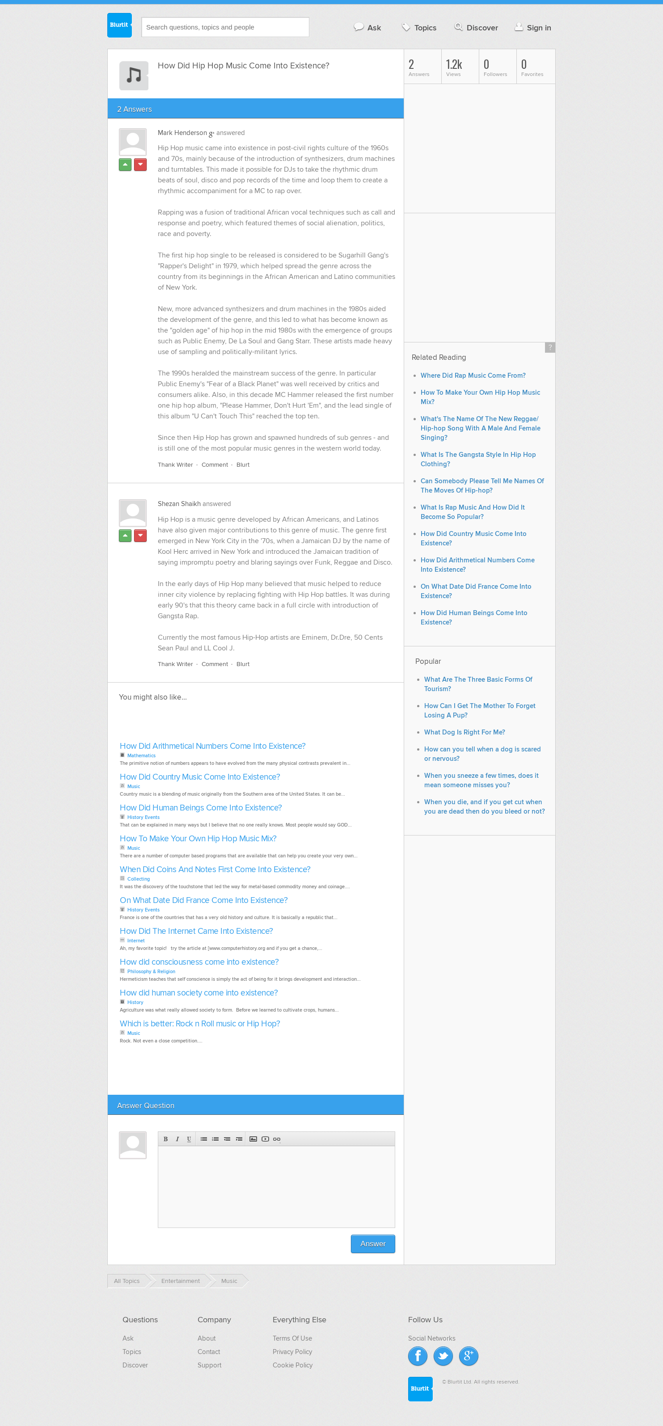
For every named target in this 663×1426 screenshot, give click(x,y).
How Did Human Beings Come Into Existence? (201, 808)
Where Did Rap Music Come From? (473, 375)
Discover (475, 27)
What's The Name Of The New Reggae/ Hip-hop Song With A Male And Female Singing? (481, 428)
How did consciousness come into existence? (199, 962)
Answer (373, 1244)
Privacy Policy (292, 1352)
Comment (215, 464)
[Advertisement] (220, 724)
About (206, 1338)
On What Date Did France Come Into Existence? (203, 900)
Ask (367, 27)
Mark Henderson (182, 133)
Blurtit (119, 26)
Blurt (242, 464)
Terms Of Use (292, 1338)
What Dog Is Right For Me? (464, 732)
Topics (418, 27)
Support (209, 1365)
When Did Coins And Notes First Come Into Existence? (215, 870)
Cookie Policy (292, 1365)
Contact (209, 1352)
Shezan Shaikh (179, 504)
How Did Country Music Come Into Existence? (200, 777)
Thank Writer (175, 464)
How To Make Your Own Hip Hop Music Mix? (198, 839)
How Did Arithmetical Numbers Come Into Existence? (213, 746)
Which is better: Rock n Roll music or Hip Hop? (200, 1024)
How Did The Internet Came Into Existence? (196, 931)
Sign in (531, 27)
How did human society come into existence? (199, 993)
